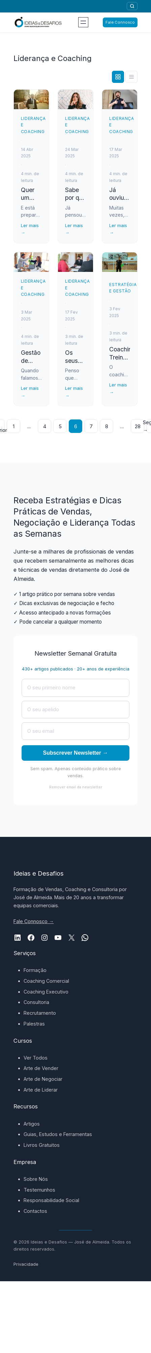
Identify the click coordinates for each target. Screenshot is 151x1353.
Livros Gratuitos (42, 1145)
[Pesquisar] (132, 6)
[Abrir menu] (83, 22)
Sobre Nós (36, 1179)
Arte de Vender (41, 1068)
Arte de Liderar (41, 1090)
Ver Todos (36, 1058)
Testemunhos (39, 1190)
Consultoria (36, 1002)
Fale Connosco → (33, 921)
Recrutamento (40, 1013)
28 (138, 426)
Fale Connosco (120, 22)
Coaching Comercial (46, 981)
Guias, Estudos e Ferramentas (58, 1134)
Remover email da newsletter (75, 787)
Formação (35, 970)
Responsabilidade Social (51, 1200)
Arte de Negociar (43, 1079)
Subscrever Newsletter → (75, 753)
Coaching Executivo (46, 992)
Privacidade (25, 1264)
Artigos (32, 1124)
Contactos (35, 1211)
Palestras (34, 1024)
